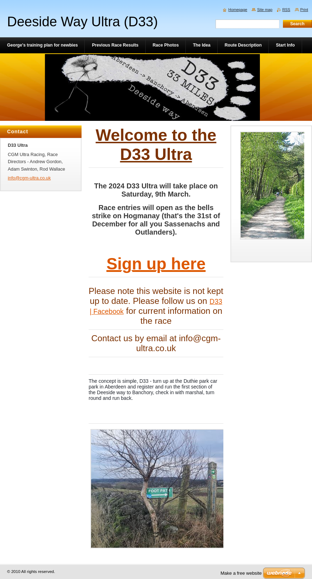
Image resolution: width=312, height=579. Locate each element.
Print (304, 9)
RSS (286, 9)
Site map (264, 9)
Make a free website (241, 573)
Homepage (237, 9)
